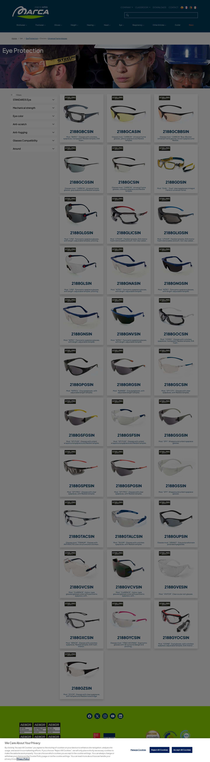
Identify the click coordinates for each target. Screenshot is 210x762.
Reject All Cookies (159, 750)
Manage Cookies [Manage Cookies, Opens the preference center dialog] (138, 750)
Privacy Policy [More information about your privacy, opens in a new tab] (23, 759)
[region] (105, 750)
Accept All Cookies (182, 750)
